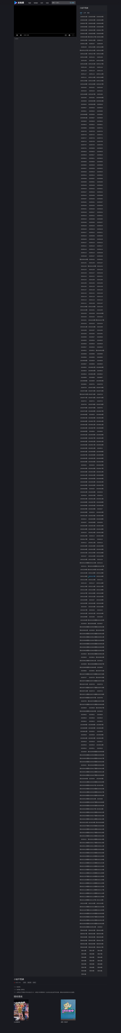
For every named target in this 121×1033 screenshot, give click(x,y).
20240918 (100, 343)
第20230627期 (100, 708)
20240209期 (91, 519)
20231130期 (91, 573)
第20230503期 (92, 755)
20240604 (92, 431)
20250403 (92, 198)
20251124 (100, 67)
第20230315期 (92, 795)
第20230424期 (100, 761)
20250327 (100, 202)
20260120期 (83, 40)
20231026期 (99, 600)
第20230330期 (92, 782)
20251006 (100, 94)
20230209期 (91, 822)
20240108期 (91, 546)
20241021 (84, 320)
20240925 (84, 340)
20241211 (100, 276)
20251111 (84, 77)
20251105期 (83, 80)
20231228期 (99, 552)
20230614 (84, 721)
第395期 (100, 967)
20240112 (84, 542)
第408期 (91, 954)
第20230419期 (100, 765)
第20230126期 (100, 832)
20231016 (92, 610)
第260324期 (83, 930)
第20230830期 (92, 647)
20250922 (84, 104)
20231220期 (91, 559)
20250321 (84, 209)
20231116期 (99, 583)
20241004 (100, 330)
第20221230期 (92, 856)
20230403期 (99, 778)
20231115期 (83, 586)
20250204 (100, 236)
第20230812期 (84, 660)
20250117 (100, 246)
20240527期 (91, 438)
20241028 (92, 313)
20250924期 (99, 101)
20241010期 (91, 327)
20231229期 (91, 552)
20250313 (84, 215)
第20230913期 (84, 637)
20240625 (92, 414)
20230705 (84, 701)
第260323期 (91, 930)
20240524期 (99, 438)
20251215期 (83, 57)
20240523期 (83, 441)
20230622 (84, 714)
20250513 (92, 175)
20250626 (92, 148)
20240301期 (99, 505)
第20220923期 (84, 920)
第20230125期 (84, 836)
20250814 (100, 121)
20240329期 (83, 485)
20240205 (100, 522)
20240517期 (91, 445)
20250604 (92, 161)
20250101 (100, 259)
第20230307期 (92, 802)
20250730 (84, 131)
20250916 (92, 107)
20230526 (92, 734)
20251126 (84, 67)
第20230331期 (84, 782)
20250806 (84, 128)
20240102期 (99, 549)
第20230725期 (100, 677)
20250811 (100, 124)
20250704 (92, 144)
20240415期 (91, 472)
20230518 (92, 741)
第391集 (83, 974)
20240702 (100, 407)
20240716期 (91, 397)
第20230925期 (92, 627)
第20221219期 (92, 866)
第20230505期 (100, 751)
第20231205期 (92, 569)
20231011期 (91, 613)
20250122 (100, 242)
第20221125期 (100, 883)
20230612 (100, 721)
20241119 (84, 296)
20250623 (92, 151)
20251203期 (99, 60)
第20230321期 (84, 792)
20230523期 (91, 738)
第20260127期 (92, 37)
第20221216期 (100, 866)
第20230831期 (84, 647)
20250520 (84, 171)
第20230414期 (100, 768)
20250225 (92, 225)
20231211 (84, 566)
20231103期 (99, 593)
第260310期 (100, 933)
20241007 (92, 330)
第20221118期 (92, 890)
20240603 (100, 431)
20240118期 (99, 536)
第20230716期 (100, 687)
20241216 (100, 273)
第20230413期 (84, 772)
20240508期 (99, 451)
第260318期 (100, 930)
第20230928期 (92, 623)
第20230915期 (92, 633)
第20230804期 (92, 667)
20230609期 (83, 724)
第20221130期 (100, 879)
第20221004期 (84, 913)
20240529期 (99, 434)
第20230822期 (92, 654)
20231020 (84, 606)
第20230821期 (100, 654)
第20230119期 (100, 839)
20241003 (84, 333)
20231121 (100, 579)
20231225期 (99, 556)
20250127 (84, 242)
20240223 (92, 512)
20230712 (100, 691)
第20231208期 (92, 566)
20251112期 (99, 74)
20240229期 (83, 509)
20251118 (100, 70)
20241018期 (91, 320)
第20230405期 (84, 778)
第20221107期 (92, 900)
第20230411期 (100, 772)
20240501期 (91, 458)
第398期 (100, 964)
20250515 (100, 171)
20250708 (100, 141)
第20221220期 (84, 866)
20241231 (84, 262)
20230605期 (91, 728)
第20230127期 (92, 832)
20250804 (92, 128)
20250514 (84, 175)
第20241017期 (100, 320)
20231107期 (83, 593)
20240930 (84, 337)
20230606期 (83, 728)
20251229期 (99, 47)
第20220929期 (100, 913)
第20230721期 (84, 684)
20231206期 (83, 569)
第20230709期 (100, 694)
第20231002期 (100, 620)
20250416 (92, 192)
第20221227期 (92, 859)
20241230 (92, 262)
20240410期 (91, 475)
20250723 (84, 134)
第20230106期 (100, 849)
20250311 (100, 215)
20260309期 (83, 26)
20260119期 (91, 40)
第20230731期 (100, 670)
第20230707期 (92, 697)
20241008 (84, 330)
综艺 (42, 3)
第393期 (91, 970)
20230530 (100, 731)
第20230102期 (84, 856)
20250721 (100, 134)
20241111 (84, 303)
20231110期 (83, 590)
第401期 (100, 960)
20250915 (100, 107)
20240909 (84, 354)
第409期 (83, 954)
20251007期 (91, 94)
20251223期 (99, 50)
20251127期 (99, 64)
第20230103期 (100, 852)
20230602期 (99, 728)
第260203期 (83, 947)
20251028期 (91, 84)
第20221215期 (84, 869)
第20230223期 (84, 812)
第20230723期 (92, 681)
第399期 (91, 964)
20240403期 (83, 482)
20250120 (92, 246)
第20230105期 (84, 852)
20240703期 (91, 407)
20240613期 (83, 424)
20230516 (84, 745)
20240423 (92, 465)
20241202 (84, 286)
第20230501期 (84, 758)
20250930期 (99, 97)
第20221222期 (92, 863)
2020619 (99, 927)
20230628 (92, 708)
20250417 (84, 192)
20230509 (84, 751)
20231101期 (91, 596)
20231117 (92, 583)
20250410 (84, 195)
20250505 (84, 182)
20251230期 (91, 47)
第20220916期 (100, 923)
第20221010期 (100, 906)
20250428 (92, 185)
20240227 (100, 509)
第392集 (100, 970)
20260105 (84, 47)
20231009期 (83, 616)
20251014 (92, 91)
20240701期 (83, 411)
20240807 (100, 377)
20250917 (84, 107)
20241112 (100, 300)
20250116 (84, 249)
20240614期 (99, 421)
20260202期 (83, 37)
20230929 (84, 623)
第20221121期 (84, 890)
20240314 (100, 495)
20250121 (84, 246)
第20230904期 (92, 643)
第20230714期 (84, 691)
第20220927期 (92, 917)
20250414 (100, 192)
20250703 (100, 144)
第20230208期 (100, 822)
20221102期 (91, 903)
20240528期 (83, 438)
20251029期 (83, 84)
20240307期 (91, 502)
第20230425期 (92, 761)
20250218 (100, 229)
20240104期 (83, 549)
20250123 (92, 242)
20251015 (84, 91)
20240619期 (99, 418)
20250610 (100, 158)
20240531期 (83, 434)
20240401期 (99, 482)
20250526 (92, 168)
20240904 (84, 357)
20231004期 (83, 620)
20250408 (100, 195)
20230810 (100, 660)
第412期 (83, 950)
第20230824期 (100, 650)
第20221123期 (92, 886)
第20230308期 (84, 802)
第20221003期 (92, 913)
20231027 (92, 600)
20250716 (92, 138)
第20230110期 (84, 849)
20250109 (100, 252)
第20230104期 (92, 852)
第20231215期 (84, 563)
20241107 (100, 303)
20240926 (100, 337)
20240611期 (99, 424)
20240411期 (83, 475)
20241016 (84, 323)
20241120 (100, 293)
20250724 (100, 131)
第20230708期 (84, 697)
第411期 (91, 950)
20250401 (84, 202)
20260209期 (91, 33)
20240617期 (91, 421)
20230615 (100, 718)
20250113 (84, 252)
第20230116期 (100, 842)
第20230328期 (84, 785)
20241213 (84, 276)
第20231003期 (92, 620)
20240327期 (99, 485)
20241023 (92, 316)
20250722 (92, 134)
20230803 (100, 667)
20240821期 (91, 367)
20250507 (92, 178)
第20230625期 (92, 711)
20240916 (92, 347)
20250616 (100, 155)
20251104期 (91, 80)
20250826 (100, 118)
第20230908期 (84, 640)
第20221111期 (84, 896)
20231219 (100, 559)
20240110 (100, 542)
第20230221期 (100, 812)
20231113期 (99, 586)
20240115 (100, 539)
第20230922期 (100, 627)
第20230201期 (92, 829)
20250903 (92, 114)
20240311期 (99, 498)
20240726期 (91, 387)
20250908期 (83, 114)
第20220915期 (84, 927)
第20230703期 (100, 701)
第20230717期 (92, 687)
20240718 (100, 394)
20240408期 (83, 478)
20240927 (92, 337)
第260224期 (83, 940)
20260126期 (99, 37)
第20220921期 (100, 920)
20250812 (92, 124)
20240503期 (99, 455)
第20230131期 (100, 829)
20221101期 (99, 903)
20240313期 (83, 498)
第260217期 (100, 940)
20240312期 (91, 498)
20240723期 (91, 391)
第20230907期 (92, 640)
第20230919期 (100, 630)
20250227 (100, 222)
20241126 (92, 289)
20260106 (100, 43)
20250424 (100, 185)
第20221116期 (84, 893)
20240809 (84, 377)
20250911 (84, 111)
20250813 (84, 124)
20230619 (84, 718)
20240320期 (91, 492)
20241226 (84, 266)
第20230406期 (100, 775)
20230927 (100, 623)
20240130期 (83, 529)
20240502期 (83, 458)
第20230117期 (92, 842)
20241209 (92, 279)
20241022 (100, 316)
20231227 (84, 556)
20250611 (92, 158)
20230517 (100, 741)
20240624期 (99, 414)
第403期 (83, 960)
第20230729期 (92, 674)
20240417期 (99, 468)
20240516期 (99, 445)
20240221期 (83, 515)
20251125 (92, 67)
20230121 (84, 839)
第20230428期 (92, 758)
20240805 (92, 380)
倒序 (81, 12)
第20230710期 (92, 694)
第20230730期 (84, 674)
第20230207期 (84, 826)
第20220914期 (92, 927)
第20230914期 (100, 633)
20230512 (84, 748)
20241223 (84, 269)
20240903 (92, 357)
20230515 (92, 745)
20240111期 (91, 542)
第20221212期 (84, 873)
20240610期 (83, 428)
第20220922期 (92, 920)
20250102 (92, 259)
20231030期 (83, 600)
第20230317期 (100, 792)
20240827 (84, 364)
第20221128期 (92, 883)
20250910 (92, 111)
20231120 (84, 583)
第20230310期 (92, 799)
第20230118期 (84, 842)
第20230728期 (100, 674)
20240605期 (83, 431)
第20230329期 (100, 782)
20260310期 (99, 23)
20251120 (84, 70)
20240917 (84, 347)
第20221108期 (84, 900)
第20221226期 (100, 859)
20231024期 (91, 603)
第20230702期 (84, 704)
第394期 (83, 970)
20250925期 (91, 101)
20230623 (100, 711)
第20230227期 (92, 809)
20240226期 (83, 512)
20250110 (92, 252)
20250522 (100, 168)
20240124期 (91, 532)
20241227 (100, 262)
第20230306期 (100, 802)
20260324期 (83, 20)
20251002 (84, 97)
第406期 (83, 957)
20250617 (92, 155)
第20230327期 (92, 785)
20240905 (100, 354)
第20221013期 (84, 906)
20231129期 (99, 573)
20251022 (84, 87)
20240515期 (83, 448)
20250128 (100, 239)
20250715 (100, 138)
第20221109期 (100, 896)
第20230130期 (84, 832)
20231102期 (83, 596)
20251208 (84, 60)
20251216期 (99, 53)
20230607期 (99, 724)
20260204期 (99, 33)
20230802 (84, 670)
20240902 (100, 357)
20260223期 (91, 30)
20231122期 (91, 579)
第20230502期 (100, 755)
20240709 (84, 404)
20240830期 (83, 360)
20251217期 (91, 53)
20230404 (92, 778)
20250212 (92, 232)
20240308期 (83, 502)
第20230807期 (100, 664)
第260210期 (83, 944)
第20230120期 (92, 839)
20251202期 (83, 64)
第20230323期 (92, 788)
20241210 (84, 279)
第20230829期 (100, 647)
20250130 (92, 239)
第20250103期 (84, 259)
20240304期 (91, 505)
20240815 (100, 370)
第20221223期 (84, 863)
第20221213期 (100, 869)
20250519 (92, 171)
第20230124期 (92, 836)
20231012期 (83, 613)
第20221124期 (84, 886)
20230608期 (91, 724)
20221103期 (83, 903)
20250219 (92, 229)
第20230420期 (92, 765)
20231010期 (99, 613)
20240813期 (91, 374)
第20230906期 (100, 640)
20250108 (84, 256)
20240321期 (83, 492)
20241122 (84, 293)
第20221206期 (92, 876)
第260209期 (91, 944)
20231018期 (99, 606)
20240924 (92, 340)
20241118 (92, 296)
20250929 (84, 101)
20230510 (100, 748)
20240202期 (83, 525)
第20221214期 (92, 869)
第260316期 (91, 933)
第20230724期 (84, 681)
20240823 (100, 364)
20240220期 (91, 515)
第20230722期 (100, 681)
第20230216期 (100, 815)
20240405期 (91, 478)
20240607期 (91, 428)
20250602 (84, 165)
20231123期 (83, 579)
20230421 (84, 765)
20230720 (92, 684)
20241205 (84, 283)
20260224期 (83, 30)
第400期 (83, 964)
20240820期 (99, 367)
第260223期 (91, 940)
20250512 (100, 175)
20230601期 (83, 731)
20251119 (92, 70)
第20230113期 (84, 846)
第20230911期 (100, 637)
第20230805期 (84, 667)
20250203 (84, 239)
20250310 (84, 219)
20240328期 (91, 485)
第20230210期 (84, 822)
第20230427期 (100, 758)
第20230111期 (100, 846)
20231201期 (83, 573)
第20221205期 (100, 876)
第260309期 (83, 937)
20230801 (92, 670)
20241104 (100, 306)
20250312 (92, 215)
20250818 (92, 121)
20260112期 (83, 43)
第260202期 (91, 947)
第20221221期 (100, 863)
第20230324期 (84, 788)
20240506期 (91, 455)
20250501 (92, 182)
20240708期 (91, 404)
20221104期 (99, 900)
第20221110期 (92, 896)
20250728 (92, 131)
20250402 (100, 198)
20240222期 (99, 512)
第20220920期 (84, 923)
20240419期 (83, 468)
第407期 (100, 954)
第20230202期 (84, 829)
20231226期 (91, 556)
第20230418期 (84, 768)
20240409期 (99, 475)
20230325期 (99, 785)
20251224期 (91, 50)
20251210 (92, 57)
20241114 (84, 300)
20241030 (100, 310)
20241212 (92, 276)
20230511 (92, 748)
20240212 (84, 519)
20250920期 (91, 104)
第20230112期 (92, 846)
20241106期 (83, 306)
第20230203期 (100, 826)
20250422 (92, 188)
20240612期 (91, 424)
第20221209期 (92, 873)
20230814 (92, 657)
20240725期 (99, 387)
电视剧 (36, 3)
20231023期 (99, 603)
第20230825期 (92, 650)
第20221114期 (100, 893)
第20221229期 (100, 856)
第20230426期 (84, 761)
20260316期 (91, 23)
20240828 (100, 360)
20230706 (100, 697)
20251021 (92, 87)
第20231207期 (100, 566)
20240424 (84, 465)
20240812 (100, 374)
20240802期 (99, 380)
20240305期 (83, 505)
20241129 (92, 286)
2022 (34, 982)
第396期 (91, 967)
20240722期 (99, 391)
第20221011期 (92, 906)
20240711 (92, 401)
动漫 (47, 3)
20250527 (84, 168)
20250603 (100, 161)
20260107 (92, 43)
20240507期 (83, 455)
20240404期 (99, 478)
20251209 (100, 57)
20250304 (84, 222)
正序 (85, 12)
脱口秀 (29, 982)
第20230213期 (100, 819)
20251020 (100, 87)
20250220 (84, 229)
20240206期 (91, 522)
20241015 (92, 323)
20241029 (84, 313)
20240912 (84, 350)
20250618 (84, 155)
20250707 (84, 144)
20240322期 (99, 488)
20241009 (100, 327)
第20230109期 (92, 849)
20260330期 (91, 16)
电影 (29, 3)
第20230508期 (92, 751)
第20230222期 (92, 812)
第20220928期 (84, 917)
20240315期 (91, 495)
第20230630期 (100, 704)
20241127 (84, 289)
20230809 (84, 664)
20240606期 (99, 428)
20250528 (100, 165)
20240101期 (83, 552)
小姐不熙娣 (84, 8)
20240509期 (91, 451)
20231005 (100, 616)
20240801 (84, 384)
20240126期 (99, 529)
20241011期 (83, 327)
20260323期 (91, 20)
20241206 (100, 279)
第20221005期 (100, 910)
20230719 (100, 684)
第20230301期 (100, 805)
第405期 (91, 957)
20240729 (84, 387)
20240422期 (99, 465)
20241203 (100, 283)
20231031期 (99, 596)
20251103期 (99, 80)
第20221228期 (84, 859)
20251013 (100, 91)
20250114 (100, 249)
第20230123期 (100, 836)
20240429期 (83, 461)
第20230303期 (84, 805)
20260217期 (99, 30)
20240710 (100, 401)
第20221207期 (84, 876)
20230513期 (99, 745)
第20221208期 (100, 873)
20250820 (84, 121)
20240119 (92, 536)
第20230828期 (84, 650)
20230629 (84, 708)
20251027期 (99, 84)
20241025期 (99, 313)
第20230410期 (84, 775)
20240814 (84, 374)
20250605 (84, 161)
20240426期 (91, 461)
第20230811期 (92, 660)
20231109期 (91, 590)
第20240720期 (84, 394)
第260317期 (83, 933)
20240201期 (91, 525)
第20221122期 (100, 886)
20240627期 (99, 411)
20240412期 (99, 472)
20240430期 (99, 458)
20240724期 (83, 391)
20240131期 (99, 525)
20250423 (84, 188)
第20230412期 (92, 772)
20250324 (100, 205)
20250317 (92, 212)
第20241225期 (92, 266)
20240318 (84, 495)
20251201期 (91, 64)
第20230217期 (92, 815)
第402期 (91, 960)
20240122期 (83, 536)
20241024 (84, 316)
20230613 (92, 721)
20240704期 (83, 407)
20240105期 (99, 546)
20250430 (100, 182)
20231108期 (99, 590)
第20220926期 (100, 917)
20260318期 (99, 20)
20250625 (100, 148)
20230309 (100, 799)
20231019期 (91, 606)
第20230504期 (84, 755)
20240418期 (91, 468)
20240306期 (99, 502)
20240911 (92, 350)
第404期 (100, 957)
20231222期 (83, 559)
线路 (88, 12)
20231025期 (83, 603)
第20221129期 (84, 883)
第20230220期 (84, 815)
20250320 (92, 209)
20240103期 (91, 549)
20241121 (92, 293)
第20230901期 (100, 643)
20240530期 (91, 434)
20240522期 (91, 441)
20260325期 (99, 16)
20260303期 (91, 26)
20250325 (92, 205)
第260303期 (91, 937)
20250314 (100, 212)
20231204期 (99, 569)
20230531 (92, 731)
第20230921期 (84, 630)
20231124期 (99, 576)
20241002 (92, 333)
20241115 (100, 296)
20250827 (92, 118)
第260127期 (100, 947)
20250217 (84, 232)
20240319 (100, 492)
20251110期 (91, 77)
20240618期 (83, 421)
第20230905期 (84, 643)
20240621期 (83, 418)
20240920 (84, 343)
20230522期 (99, 738)
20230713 (92, 691)
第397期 (83, 967)
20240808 (92, 377)
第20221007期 (84, 910)
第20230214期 (92, 819)
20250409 (92, 195)
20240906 (92, 354)
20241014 (100, 323)
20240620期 (91, 418)
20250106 (100, 256)
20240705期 (99, 404)
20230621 (92, 714)
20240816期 (91, 370)
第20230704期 (92, 701)
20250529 (92, 165)
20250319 (100, 209)
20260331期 (83, 16)
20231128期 (83, 576)
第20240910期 (100, 350)
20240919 (92, 343)
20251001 (92, 97)
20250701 (84, 148)
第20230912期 (92, 637)
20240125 (84, 532)
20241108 (92, 303)
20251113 (92, 74)
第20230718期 (84, 687)
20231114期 (91, 586)
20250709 (92, 141)
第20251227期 (84, 50)
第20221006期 (92, 910)
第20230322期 (100, 788)
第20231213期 (92, 563)
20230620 (100, 714)
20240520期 (83, 445)
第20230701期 (92, 704)
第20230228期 (84, 809)
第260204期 (100, 944)
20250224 (100, 225)
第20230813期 (100, 657)
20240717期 (83, 397)
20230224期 (99, 809)
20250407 (84, 198)
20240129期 (91, 529)
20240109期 (83, 546)
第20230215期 (84, 819)
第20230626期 (84, 711)
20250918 (100, 104)
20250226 (84, 225)
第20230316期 (84, 795)
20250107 (92, 256)
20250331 (92, 202)
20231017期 (83, 610)
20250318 (84, 212)
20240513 (100, 448)
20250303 (92, 222)
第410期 (100, 950)
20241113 (92, 300)
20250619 (100, 151)
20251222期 (83, 53)
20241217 (92, 273)
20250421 (100, 188)
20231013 (100, 610)
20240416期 (83, 472)
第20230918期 (84, 633)
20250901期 (83, 118)
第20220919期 (92, 923)
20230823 (84, 654)
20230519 (84, 741)
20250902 (100, 114)
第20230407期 (92, 775)
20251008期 (83, 94)
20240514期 (91, 448)
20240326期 (83, 488)
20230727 (84, 677)
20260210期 (83, 33)
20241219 (100, 269)
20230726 (92, 677)
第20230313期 (84, 799)
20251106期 (99, 77)
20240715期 (99, 397)
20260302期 (99, 26)
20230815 (84, 657)
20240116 (92, 539)
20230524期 (83, 738)
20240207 (84, 522)
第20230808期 (92, 664)
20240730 (100, 384)
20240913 (100, 347)
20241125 (100, 289)
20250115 (92, 249)
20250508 (84, 178)
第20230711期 (84, 694)
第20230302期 (92, 805)
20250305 (100, 219)
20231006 (92, 616)
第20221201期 (92, 879)
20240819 (84, 370)
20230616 (92, 718)
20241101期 (83, 310)
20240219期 (99, 515)
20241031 (92, 310)
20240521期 (99, 441)
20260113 (100, 40)
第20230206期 (92, 826)
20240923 (100, 340)
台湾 (25, 982)
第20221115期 (92, 893)
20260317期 (83, 23)
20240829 (92, 360)
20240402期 (91, 482)
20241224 (100, 266)
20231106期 (91, 593)
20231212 (100, 563)
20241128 (100, 286)
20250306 (92, 219)
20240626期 (83, 414)
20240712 (84, 401)
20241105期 (91, 306)
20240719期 (91, 394)
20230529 (84, 734)
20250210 (84, 236)
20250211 (100, 232)
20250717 (84, 138)
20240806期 (83, 380)
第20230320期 (92, 792)
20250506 (100, 178)
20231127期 (91, 576)
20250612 (84, 158)
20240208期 (99, 519)
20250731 (100, 128)
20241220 (92, 269)
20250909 (100, 111)
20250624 (84, 151)
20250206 (92, 236)
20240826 (92, 364)
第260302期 (100, 937)
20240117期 (83, 539)
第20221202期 (84, 879)
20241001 (100, 333)
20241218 (84, 273)
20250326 (84, 205)
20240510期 (83, 451)
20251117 (84, 74)
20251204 (92, 60)
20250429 (84, 185)
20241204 (92, 283)
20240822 (84, 367)
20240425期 (99, 461)
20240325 (92, 488)
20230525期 (99, 734)
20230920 (92, 630)
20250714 (84, 141)
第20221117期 (100, 890)
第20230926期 (84, 627)
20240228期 (91, 509)
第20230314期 (100, 795)
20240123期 (99, 532)
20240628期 (91, 411)
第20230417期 (92, 768)
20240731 (92, 384)
